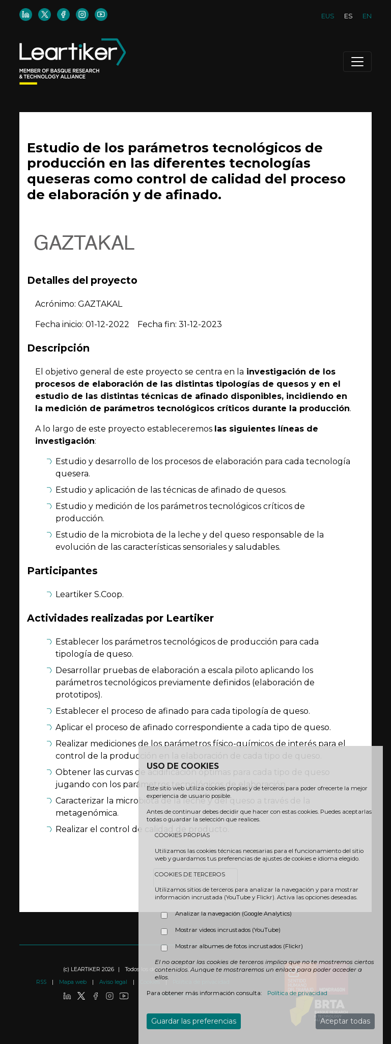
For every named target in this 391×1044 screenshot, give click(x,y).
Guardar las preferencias (193, 1021)
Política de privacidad (297, 993)
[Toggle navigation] (357, 61)
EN (367, 16)
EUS (327, 16)
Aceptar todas (345, 1021)
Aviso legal (114, 982)
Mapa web (73, 982)
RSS (42, 982)
